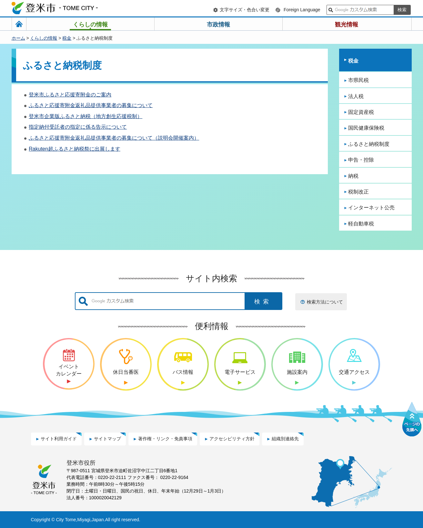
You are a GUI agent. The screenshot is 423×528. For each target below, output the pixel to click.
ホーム (18, 38)
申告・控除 (361, 160)
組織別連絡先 (285, 438)
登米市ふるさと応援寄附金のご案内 (70, 94)
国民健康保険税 (366, 128)
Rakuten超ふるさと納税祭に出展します (74, 149)
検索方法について (325, 301)
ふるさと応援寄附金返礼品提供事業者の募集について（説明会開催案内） (114, 138)
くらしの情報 (43, 38)
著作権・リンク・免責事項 (165, 438)
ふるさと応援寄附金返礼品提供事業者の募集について (91, 105)
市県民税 (358, 80)
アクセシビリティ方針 (232, 438)
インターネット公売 (371, 207)
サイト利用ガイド (59, 438)
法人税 (356, 96)
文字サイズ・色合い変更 (244, 9)
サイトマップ (107, 438)
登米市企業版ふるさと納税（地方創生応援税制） (85, 116)
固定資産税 (361, 112)
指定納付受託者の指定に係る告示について (78, 127)
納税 (353, 176)
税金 (66, 38)
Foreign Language (302, 9)
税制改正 (358, 191)
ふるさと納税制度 (368, 144)
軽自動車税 (361, 223)
